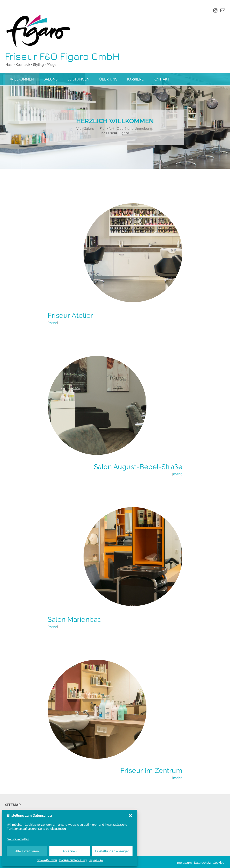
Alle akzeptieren (27, 851)
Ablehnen (70, 851)
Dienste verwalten (18, 839)
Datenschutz (202, 861)
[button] (130, 815)
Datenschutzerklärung (72, 860)
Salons (51, 79)
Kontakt (161, 79)
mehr (53, 322)
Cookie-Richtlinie (47, 860)
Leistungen (78, 79)
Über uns (108, 79)
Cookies (218, 861)
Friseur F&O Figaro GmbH (62, 56)
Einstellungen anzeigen (112, 851)
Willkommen (22, 79)
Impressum (96, 860)
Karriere (135, 79)
